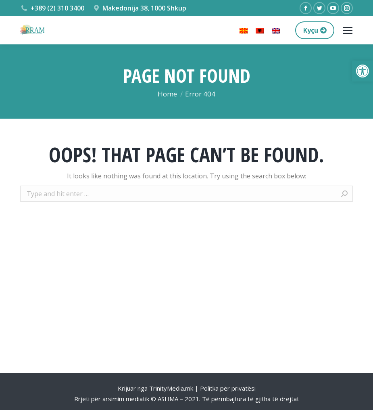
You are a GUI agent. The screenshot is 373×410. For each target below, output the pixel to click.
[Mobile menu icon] (347, 30)
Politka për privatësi (228, 388)
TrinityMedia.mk (171, 388)
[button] (362, 71)
